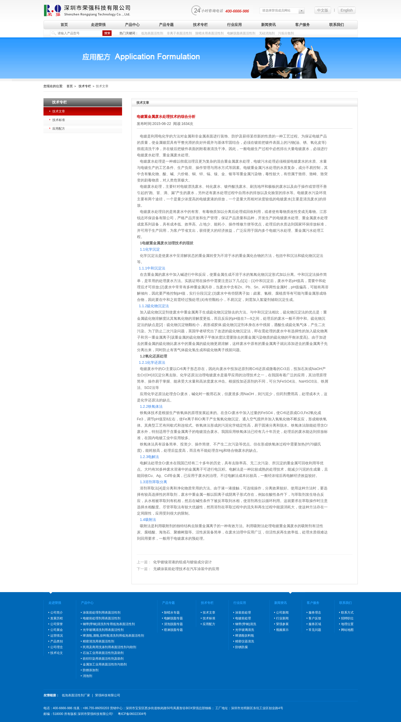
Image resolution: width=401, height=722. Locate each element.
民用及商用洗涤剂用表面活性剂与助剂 (109, 647)
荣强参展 (282, 624)
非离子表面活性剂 (179, 33)
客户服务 (302, 25)
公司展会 (56, 630)
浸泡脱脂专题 (173, 624)
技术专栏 (200, 25)
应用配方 (58, 128)
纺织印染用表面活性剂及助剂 (103, 658)
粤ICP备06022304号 (132, 714)
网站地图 (347, 630)
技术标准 (58, 120)
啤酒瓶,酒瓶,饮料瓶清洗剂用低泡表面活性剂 (113, 635)
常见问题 (315, 630)
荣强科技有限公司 (107, 695)
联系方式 (347, 612)
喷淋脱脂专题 (173, 630)
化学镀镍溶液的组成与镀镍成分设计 (174, 562)
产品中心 (132, 25)
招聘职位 (347, 618)
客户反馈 (315, 618)
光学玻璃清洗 (244, 630)
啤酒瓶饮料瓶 (244, 635)
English (347, 10)
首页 (64, 25)
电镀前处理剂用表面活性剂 (101, 618)
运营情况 (56, 635)
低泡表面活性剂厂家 (76, 695)
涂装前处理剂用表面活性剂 (101, 612)
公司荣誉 (56, 624)
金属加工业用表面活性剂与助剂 (105, 664)
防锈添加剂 (90, 670)
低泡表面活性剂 (152, 33)
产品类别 (56, 641)
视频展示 (282, 630)
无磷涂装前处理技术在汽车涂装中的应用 (178, 569)
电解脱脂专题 (173, 618)
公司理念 (56, 647)
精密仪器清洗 (244, 641)
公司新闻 (282, 612)
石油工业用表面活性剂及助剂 (103, 653)
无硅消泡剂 (267, 33)
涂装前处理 (243, 612)
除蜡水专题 (172, 612)
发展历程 (56, 618)
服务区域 (315, 624)
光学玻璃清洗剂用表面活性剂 (103, 630)
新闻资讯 (268, 25)
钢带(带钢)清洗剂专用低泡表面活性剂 (109, 624)
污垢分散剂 (286, 33)
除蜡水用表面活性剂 (209, 33)
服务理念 (315, 612)
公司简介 (56, 612)
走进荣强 (98, 25)
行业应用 (234, 25)
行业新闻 (282, 618)
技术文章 (58, 111)
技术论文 (56, 653)
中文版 (322, 10)
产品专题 (166, 25)
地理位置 (347, 624)
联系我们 (336, 25)
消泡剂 (87, 676)
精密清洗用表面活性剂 (98, 641)
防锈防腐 (241, 647)
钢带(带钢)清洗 (245, 624)
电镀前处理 (243, 618)
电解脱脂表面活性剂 (241, 33)
